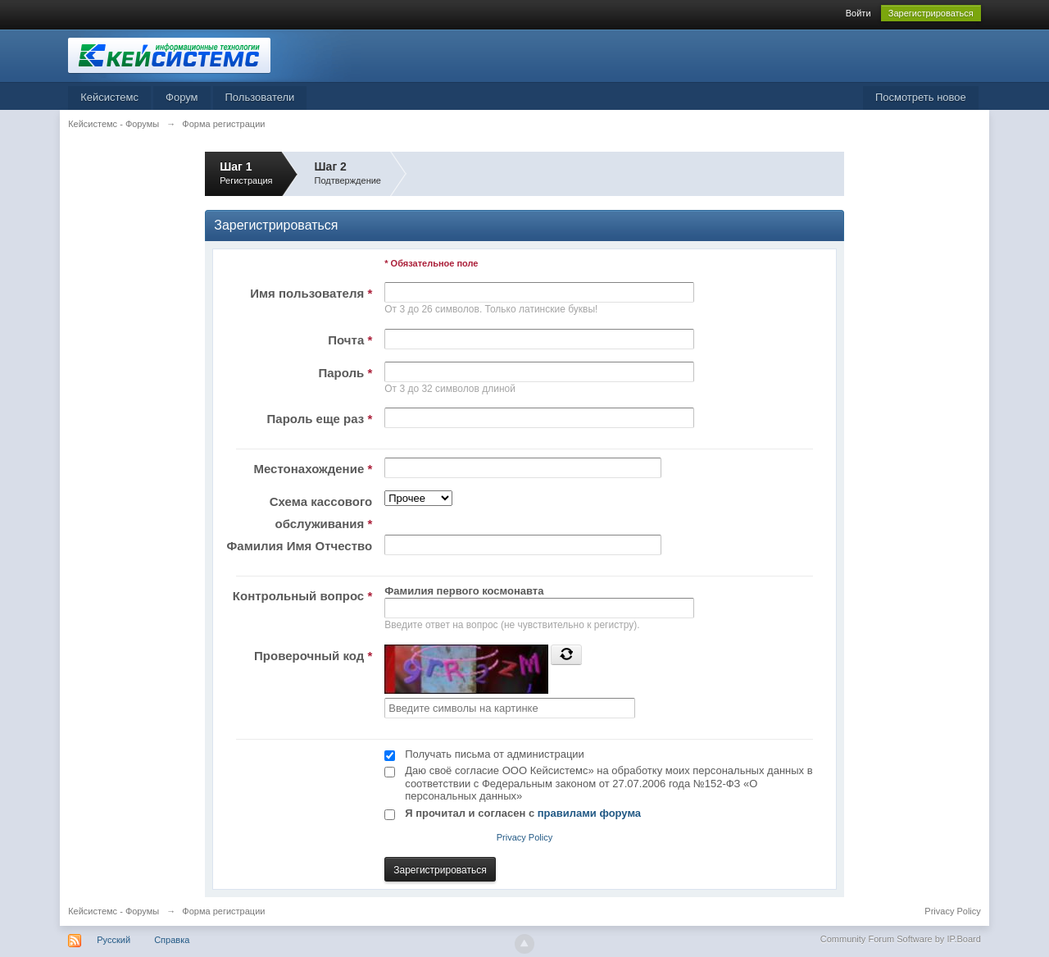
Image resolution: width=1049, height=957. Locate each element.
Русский (113, 940)
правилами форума (589, 813)
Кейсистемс (109, 97)
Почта (350, 340)
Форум (182, 97)
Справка (171, 940)
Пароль (345, 373)
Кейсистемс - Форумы (113, 911)
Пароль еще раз (320, 419)
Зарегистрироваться (931, 13)
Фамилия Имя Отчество (300, 546)
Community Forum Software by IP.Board (900, 939)
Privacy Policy (524, 837)
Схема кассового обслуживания (321, 512)
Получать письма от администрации (494, 754)
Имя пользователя (311, 293)
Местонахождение (312, 469)
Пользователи (260, 97)
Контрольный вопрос (302, 596)
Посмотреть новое (920, 97)
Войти (858, 13)
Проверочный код (313, 656)
